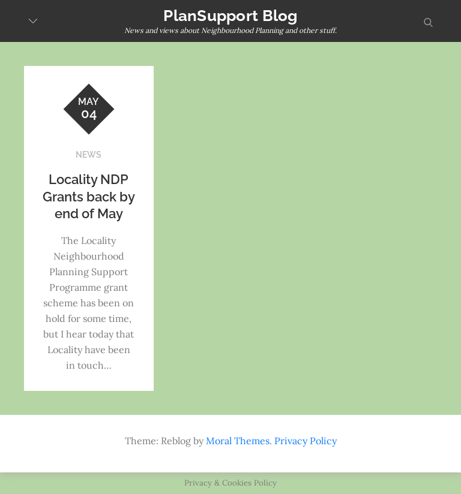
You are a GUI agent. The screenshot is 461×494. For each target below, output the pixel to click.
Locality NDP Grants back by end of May (89, 196)
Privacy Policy (305, 441)
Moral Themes (238, 441)
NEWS (88, 154)
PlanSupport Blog (230, 16)
